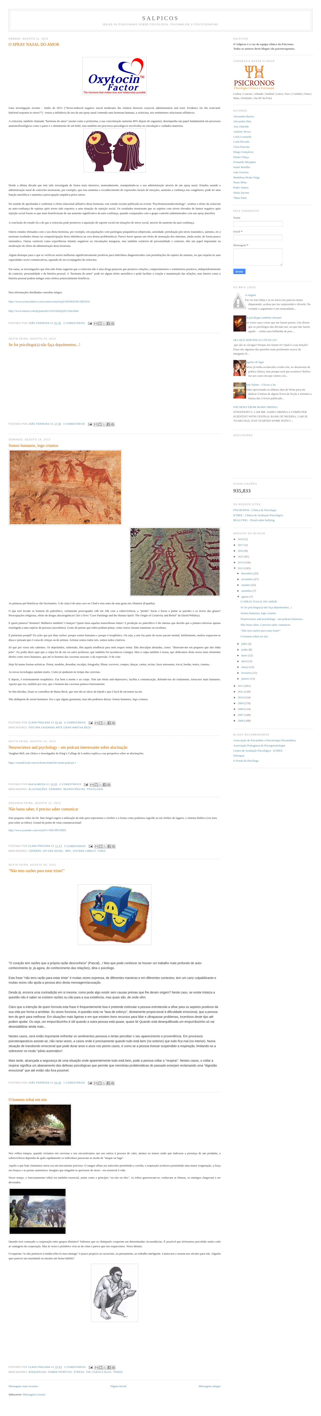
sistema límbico (84, 851)
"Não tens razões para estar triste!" (36, 871)
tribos (118, 1372)
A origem (250, 295)
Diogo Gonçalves (243, 152)
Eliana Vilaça (241, 157)
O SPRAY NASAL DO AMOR (33, 44)
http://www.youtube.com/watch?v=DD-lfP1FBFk (37, 830)
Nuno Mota (240, 182)
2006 (241, 720)
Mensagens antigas (210, 1386)
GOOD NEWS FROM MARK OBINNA (254, 407)
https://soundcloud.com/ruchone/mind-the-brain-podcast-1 (42, 762)
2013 (241, 568)
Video (102, 851)
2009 (241, 703)
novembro (247, 579)
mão (68, 851)
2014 (241, 562)
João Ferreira (39, 323)
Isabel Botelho (241, 167)
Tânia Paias (240, 197)
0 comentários (74, 323)
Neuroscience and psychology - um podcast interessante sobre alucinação (67, 747)
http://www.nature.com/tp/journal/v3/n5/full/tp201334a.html (43, 311)
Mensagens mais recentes (23, 1386)
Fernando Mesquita (244, 162)
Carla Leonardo (242, 136)
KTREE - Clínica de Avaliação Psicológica (258, 515)
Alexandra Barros (243, 116)
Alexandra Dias (242, 121)
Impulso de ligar (254, 362)
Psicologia (95, 789)
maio (244, 655)
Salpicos (160, 18)
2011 (241, 691)
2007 (241, 714)
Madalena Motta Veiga (246, 177)
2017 (241, 545)
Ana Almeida (37, 784)
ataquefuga (37, 1372)
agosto (245, 596)
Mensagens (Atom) (34, 1394)
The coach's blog (99, 1372)
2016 (241, 550)
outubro (246, 585)
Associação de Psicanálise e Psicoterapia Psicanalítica (264, 740)
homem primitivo (60, 1372)
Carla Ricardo (241, 141)
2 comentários (75, 1367)
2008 (241, 709)
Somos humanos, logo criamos (33, 445)
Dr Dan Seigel (53, 851)
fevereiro (246, 672)
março (245, 667)
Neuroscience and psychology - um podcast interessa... (272, 619)
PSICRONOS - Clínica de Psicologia (254, 510)
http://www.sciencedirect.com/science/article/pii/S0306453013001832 (49, 301)
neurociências (74, 789)
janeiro (245, 678)
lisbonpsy (239, 755)
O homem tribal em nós (27, 1099)
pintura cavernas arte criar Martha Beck (60, 727)
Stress (79, 1372)
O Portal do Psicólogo (246, 760)
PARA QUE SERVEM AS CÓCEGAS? (254, 340)
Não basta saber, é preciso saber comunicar (43, 809)
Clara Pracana (39, 722)
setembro (247, 590)
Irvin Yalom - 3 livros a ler (260, 384)
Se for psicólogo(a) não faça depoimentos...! (44, 344)
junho (245, 649)
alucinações (38, 789)
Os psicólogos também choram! (263, 317)
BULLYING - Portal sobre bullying (254, 520)
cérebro (55, 789)
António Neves (242, 131)
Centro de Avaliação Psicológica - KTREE (258, 750)
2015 (241, 556)
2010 (241, 697)
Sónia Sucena (241, 192)
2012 (241, 685)
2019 (241, 539)
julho (244, 643)
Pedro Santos (241, 187)
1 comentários (74, 1083)
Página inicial (118, 1386)
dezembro (247, 573)
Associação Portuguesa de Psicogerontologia (259, 745)
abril (244, 661)
